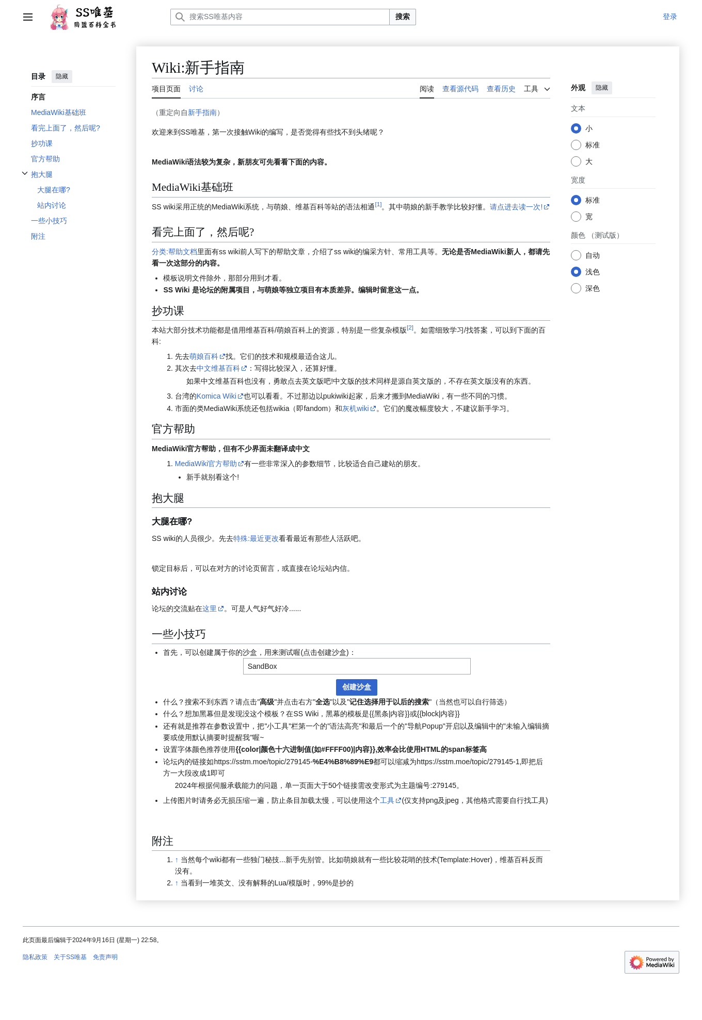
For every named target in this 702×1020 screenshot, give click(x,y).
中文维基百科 (218, 368)
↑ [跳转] (177, 860)
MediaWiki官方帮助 (206, 463)
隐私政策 (35, 957)
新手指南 (202, 112)
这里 (209, 608)
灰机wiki (355, 408)
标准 (592, 145)
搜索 (402, 16)
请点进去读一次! (516, 207)
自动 (592, 255)
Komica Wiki (216, 396)
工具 (387, 800)
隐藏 (62, 76)
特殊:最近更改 (256, 538)
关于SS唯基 (70, 957)
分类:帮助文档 (174, 252)
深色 (592, 288)
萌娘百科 (203, 356)
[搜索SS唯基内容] (280, 17)
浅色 (592, 272)
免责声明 (105, 957)
